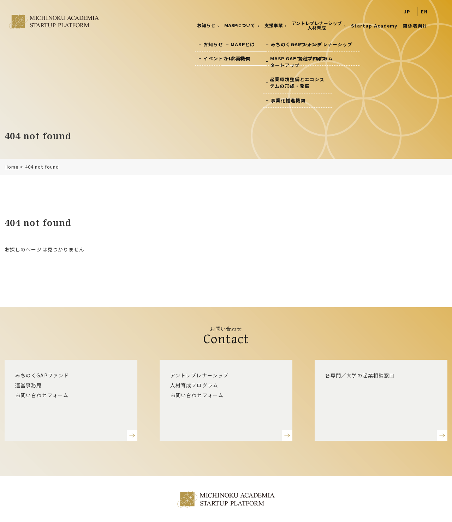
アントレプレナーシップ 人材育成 (317, 25)
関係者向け (415, 25)
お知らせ (206, 25)
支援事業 (273, 25)
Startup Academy (374, 25)
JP (407, 11)
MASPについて (239, 25)
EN (424, 11)
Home (12, 166)
